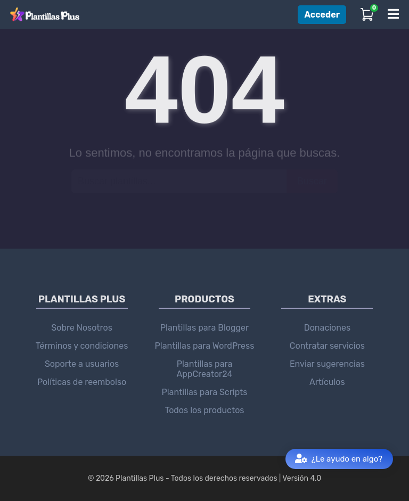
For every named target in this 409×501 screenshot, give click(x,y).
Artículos (327, 382)
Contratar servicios (327, 346)
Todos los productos (204, 410)
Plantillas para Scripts (204, 392)
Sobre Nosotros (81, 328)
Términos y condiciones (82, 346)
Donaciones (327, 328)
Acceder (322, 15)
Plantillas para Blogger (204, 328)
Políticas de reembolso (81, 382)
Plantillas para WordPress (205, 346)
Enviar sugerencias (327, 364)
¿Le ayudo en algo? (338, 459)
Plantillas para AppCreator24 (205, 369)
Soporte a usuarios (82, 364)
